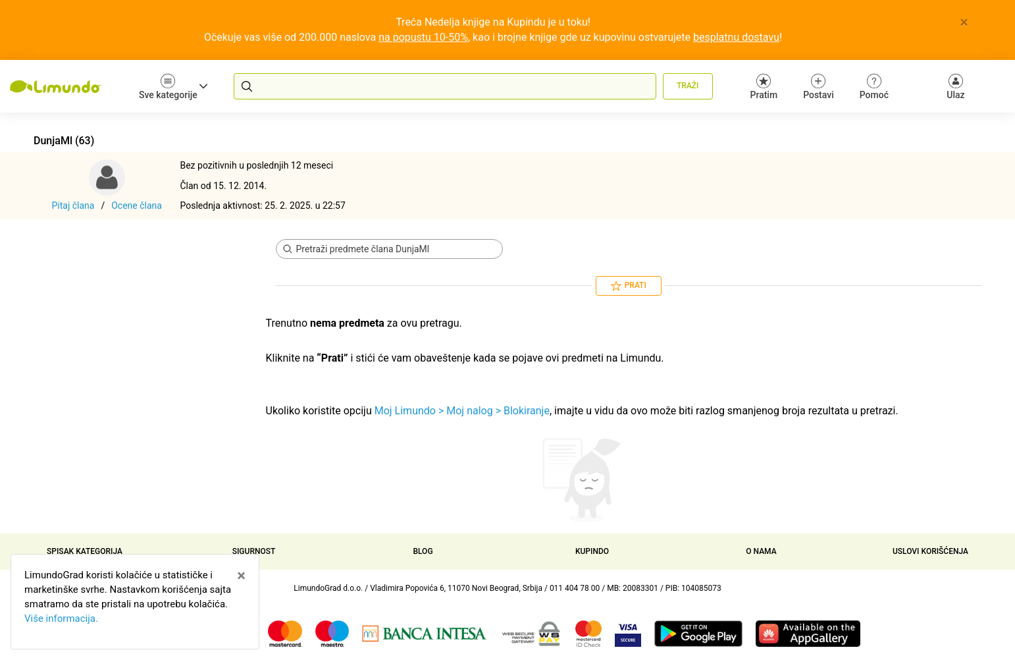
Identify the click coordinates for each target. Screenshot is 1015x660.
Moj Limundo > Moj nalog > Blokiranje (462, 410)
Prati (628, 286)
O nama (761, 551)
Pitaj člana (73, 205)
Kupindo (592, 551)
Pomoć (874, 86)
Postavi (818, 86)
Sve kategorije (173, 86)
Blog (422, 551)
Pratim (764, 86)
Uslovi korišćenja (930, 551)
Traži (687, 85)
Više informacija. (61, 618)
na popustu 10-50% (423, 37)
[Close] (964, 22)
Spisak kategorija (84, 551)
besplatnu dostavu (736, 37)
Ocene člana (136, 205)
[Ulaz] (955, 86)
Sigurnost (254, 551)
